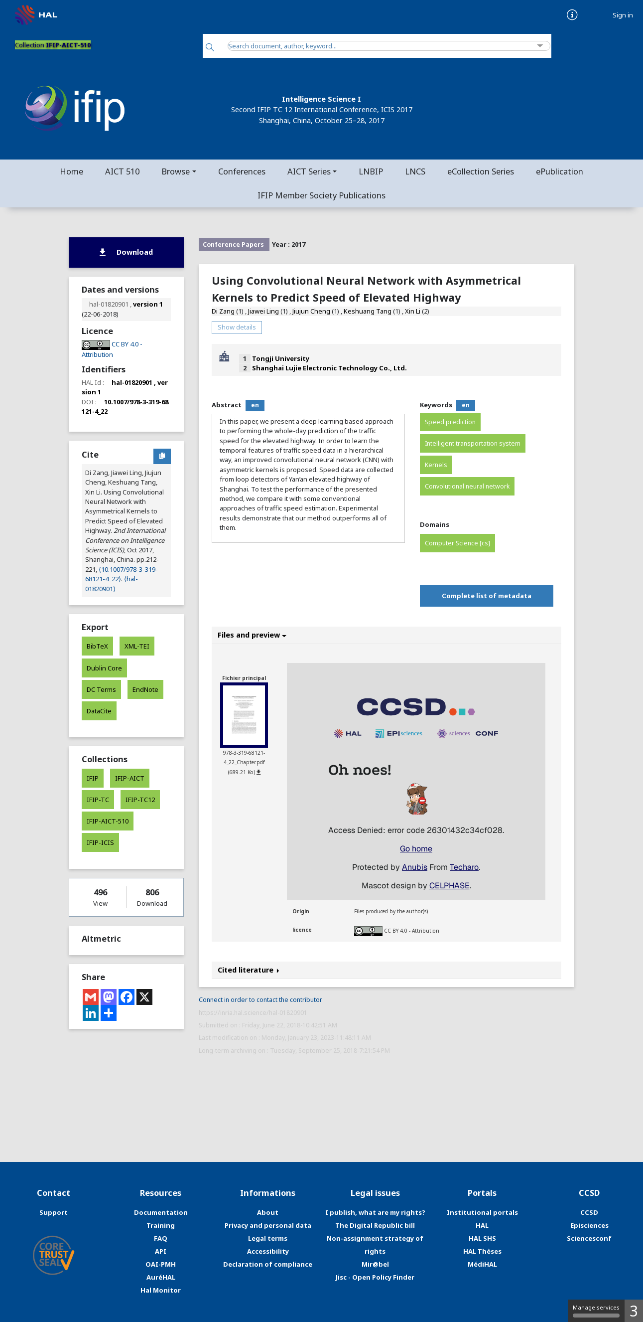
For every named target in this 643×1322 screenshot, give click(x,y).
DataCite (99, 710)
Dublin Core (104, 667)
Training (160, 1225)
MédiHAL (482, 1264)
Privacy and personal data (268, 1225)
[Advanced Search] (540, 46)
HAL (482, 1225)
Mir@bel (375, 1264)
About (267, 1212)
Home (71, 171)
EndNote (145, 689)
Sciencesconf (589, 1238)
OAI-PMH (160, 1264)
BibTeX (97, 646)
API (160, 1251)
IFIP (93, 778)
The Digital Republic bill (375, 1225)
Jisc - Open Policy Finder (375, 1277)
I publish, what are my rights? (375, 1212)
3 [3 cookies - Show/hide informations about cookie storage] (634, 1311)
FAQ (160, 1238)
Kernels (436, 465)
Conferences (241, 171)
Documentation (161, 1212)
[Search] (210, 48)
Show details (237, 327)
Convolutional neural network (467, 486)
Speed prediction (450, 422)
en (255, 405)
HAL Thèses (482, 1251)
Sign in (623, 15)
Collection (53, 44)
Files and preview (252, 635)
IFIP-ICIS (100, 842)
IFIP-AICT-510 (108, 821)
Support (53, 1212)
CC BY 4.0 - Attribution (411, 930)
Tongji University (280, 358)
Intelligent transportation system (472, 443)
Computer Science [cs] (457, 543)
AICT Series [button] (309, 171)
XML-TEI (137, 646)
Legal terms (267, 1238)
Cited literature (248, 970)
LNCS (415, 171)
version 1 (148, 304)
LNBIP (371, 171)
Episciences (589, 1225)
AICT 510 (122, 171)
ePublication (559, 171)
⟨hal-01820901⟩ (111, 583)
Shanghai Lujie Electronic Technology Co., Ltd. (329, 367)
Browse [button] (175, 171)
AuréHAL (160, 1277)
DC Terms (101, 689)
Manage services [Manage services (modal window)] (596, 1311)
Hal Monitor (160, 1290)
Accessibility (268, 1251)
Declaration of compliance (267, 1264)
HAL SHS (482, 1238)
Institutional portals (482, 1212)
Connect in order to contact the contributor (260, 999)
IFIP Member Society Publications (321, 195)
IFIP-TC (98, 799)
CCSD (589, 1212)
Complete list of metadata (486, 595)
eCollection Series (480, 171)
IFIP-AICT (129, 778)
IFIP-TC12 (140, 799)
